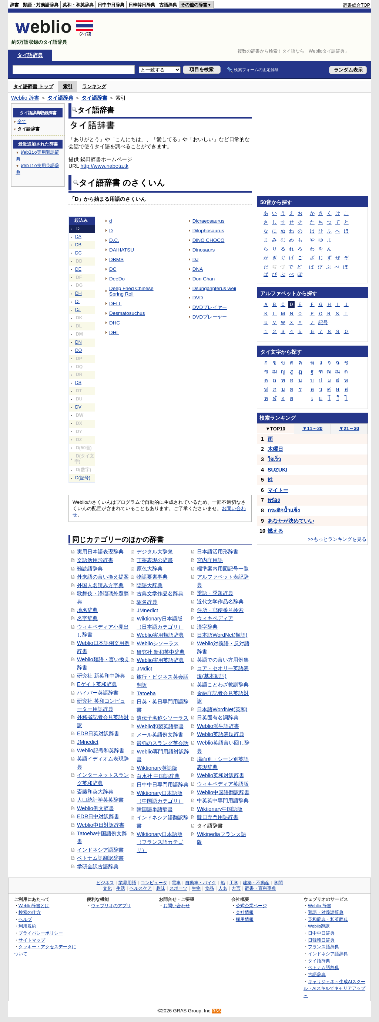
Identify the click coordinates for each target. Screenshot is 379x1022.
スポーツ (178, 888)
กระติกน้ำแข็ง (284, 510)
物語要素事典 (152, 577)
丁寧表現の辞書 (155, 560)
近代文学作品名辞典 (220, 602)
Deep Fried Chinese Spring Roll (131, 291)
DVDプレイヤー (209, 307)
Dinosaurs (203, 250)
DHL (114, 332)
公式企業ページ (251, 905)
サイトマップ (32, 940)
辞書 (14, 5)
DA (78, 236)
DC (78, 253)
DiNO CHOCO (208, 240)
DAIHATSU (121, 250)
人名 (222, 888)
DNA (197, 269)
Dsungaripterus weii (214, 288)
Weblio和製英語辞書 (160, 726)
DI (77, 301)
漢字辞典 (207, 627)
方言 (236, 888)
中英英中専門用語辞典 (223, 800)
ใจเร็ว (274, 459)
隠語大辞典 (149, 585)
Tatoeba (146, 693)
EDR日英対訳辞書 (98, 733)
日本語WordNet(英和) (222, 709)
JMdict (144, 669)
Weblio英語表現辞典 (220, 734)
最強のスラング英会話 (162, 743)
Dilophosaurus (208, 230)
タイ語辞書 (94, 98)
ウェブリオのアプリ (111, 905)
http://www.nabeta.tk (104, 166)
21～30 (349, 428)
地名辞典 (87, 610)
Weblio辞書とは (34, 905)
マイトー (278, 490)
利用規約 (27, 925)
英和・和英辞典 (78, 5)
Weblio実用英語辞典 (160, 660)
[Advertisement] (235, 31)
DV (78, 407)
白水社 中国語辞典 (158, 776)
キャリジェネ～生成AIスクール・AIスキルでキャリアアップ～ (334, 988)
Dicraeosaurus (208, 221)
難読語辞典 (90, 569)
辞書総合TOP (356, 5)
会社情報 (245, 912)
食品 (209, 888)
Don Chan (203, 279)
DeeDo (117, 279)
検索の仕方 (30, 912)
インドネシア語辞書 (100, 850)
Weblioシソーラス (158, 643)
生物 (196, 888)
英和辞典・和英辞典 (328, 919)
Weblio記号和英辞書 (100, 750)
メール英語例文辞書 (160, 735)
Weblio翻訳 (319, 925)
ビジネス (105, 882)
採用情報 (245, 919)
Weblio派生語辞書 (218, 726)
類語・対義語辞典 (40, 5)
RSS (216, 1011)
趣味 (160, 888)
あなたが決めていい (291, 521)
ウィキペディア (215, 618)
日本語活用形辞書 (217, 552)
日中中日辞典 (111, 5)
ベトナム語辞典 (323, 967)
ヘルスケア (141, 888)
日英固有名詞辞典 (217, 717)
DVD (197, 297)
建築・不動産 (256, 882)
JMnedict (87, 742)
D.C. (114, 240)
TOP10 (275, 429)
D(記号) (82, 477)
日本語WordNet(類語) (222, 635)
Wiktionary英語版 (157, 768)
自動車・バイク (200, 882)
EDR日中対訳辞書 (98, 816)
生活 (120, 888)
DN (78, 342)
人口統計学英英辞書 (100, 800)
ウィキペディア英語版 (223, 784)
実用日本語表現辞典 (100, 552)
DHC (114, 323)
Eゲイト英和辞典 (97, 684)
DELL (115, 303)
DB (78, 244)
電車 (176, 882)
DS (78, 382)
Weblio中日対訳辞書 (100, 825)
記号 (323, 322)
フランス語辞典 (323, 946)
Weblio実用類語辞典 (160, 635)
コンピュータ (154, 882)
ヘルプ (25, 919)
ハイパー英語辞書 (97, 693)
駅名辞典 (147, 602)
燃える (275, 531)
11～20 (312, 428)
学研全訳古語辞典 (97, 866)
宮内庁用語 (210, 560)
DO (78, 350)
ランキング (94, 86)
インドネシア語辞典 (328, 953)
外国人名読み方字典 (100, 585)
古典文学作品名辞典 (160, 593)
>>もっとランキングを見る (337, 539)
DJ (78, 309)
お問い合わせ (176, 905)
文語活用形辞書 (95, 560)
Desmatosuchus (127, 313)
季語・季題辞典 (215, 593)
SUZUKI (278, 470)
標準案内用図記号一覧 (223, 569)
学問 (278, 882)
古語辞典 (168, 5)
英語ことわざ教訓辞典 (223, 685)
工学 (233, 882)
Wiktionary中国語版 (219, 809)
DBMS (116, 259)
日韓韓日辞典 (141, 5)
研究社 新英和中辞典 (101, 676)
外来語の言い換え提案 (103, 577)
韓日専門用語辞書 (217, 817)
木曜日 (275, 449)
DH (78, 293)
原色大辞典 (149, 569)
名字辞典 (87, 618)
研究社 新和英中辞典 (161, 652)
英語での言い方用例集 (223, 660)
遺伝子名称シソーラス (162, 718)
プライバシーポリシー (41, 933)
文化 (107, 888)
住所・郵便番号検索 (220, 610)
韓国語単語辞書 (155, 809)
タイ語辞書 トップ (33, 86)
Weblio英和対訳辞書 (220, 775)
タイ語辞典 (30, 55)
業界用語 (127, 882)
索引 (68, 86)
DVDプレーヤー (209, 317)
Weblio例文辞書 (95, 808)
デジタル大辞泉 (155, 552)
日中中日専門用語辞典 (162, 785)
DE (78, 269)
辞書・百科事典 (260, 888)
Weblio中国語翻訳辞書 (223, 792)
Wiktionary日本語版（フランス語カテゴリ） (160, 842)
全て (21, 121)
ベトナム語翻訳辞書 (100, 858)
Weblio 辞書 (25, 98)
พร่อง (274, 500)
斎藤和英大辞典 (95, 792)
